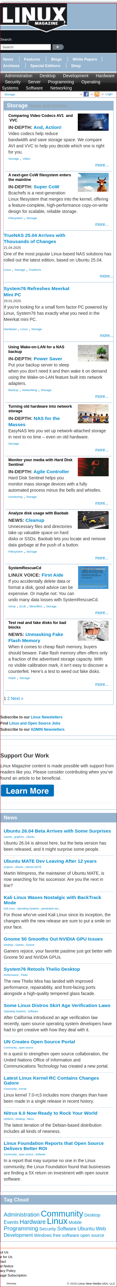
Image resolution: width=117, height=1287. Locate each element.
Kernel (22, 1088)
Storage (13, 158)
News (8, 59)
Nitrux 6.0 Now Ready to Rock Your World (51, 1113)
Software (34, 88)
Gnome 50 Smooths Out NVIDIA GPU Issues (53, 938)
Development (76, 75)
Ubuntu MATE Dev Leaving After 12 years (50, 861)
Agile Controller (51, 471)
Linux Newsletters (47, 717)
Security (13, 81)
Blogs (56, 59)
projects (8, 867)
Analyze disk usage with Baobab (38, 513)
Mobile (75, 1222)
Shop (76, 66)
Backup (13, 390)
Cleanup (35, 520)
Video (26, 158)
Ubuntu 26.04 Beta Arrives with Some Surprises (57, 830)
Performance (11, 975)
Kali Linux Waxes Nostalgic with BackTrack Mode (52, 900)
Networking (61, 88)
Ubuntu (30, 836)
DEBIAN (8, 1119)
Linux (7, 269)
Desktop (48, 75)
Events (11, 1222)
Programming (61, 81)
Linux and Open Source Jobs (35, 723)
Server (34, 81)
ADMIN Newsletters (48, 729)
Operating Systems (28, 908)
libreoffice (36, 606)
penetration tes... (51, 908)
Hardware (105, 75)
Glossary (11, 1283)
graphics (19, 836)
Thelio (24, 975)
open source (26, 1047)
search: (6, 39)
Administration (18, 75)
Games (8, 836)
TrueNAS (35, 269)
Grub (22, 606)
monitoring (15, 496)
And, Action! (48, 127)
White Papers (85, 59)
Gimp (11, 606)
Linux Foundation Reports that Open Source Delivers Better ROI (54, 1146)
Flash (12, 678)
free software (66, 1235)
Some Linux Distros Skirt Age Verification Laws (57, 1005)
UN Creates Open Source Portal (39, 1041)
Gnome (30, 944)
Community (10, 1047)
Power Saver (48, 358)
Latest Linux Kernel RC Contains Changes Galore (51, 1080)
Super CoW (46, 186)
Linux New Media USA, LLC (96, 1283)
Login (109, 94)
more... (102, 164)
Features (32, 59)
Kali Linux (9, 908)
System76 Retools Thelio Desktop (42, 969)
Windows (43, 1235)
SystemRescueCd (24, 568)
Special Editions (45, 66)
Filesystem (15, 218)
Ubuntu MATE (33, 867)
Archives (11, 66)
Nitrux (30, 1119)
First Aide (52, 575)
